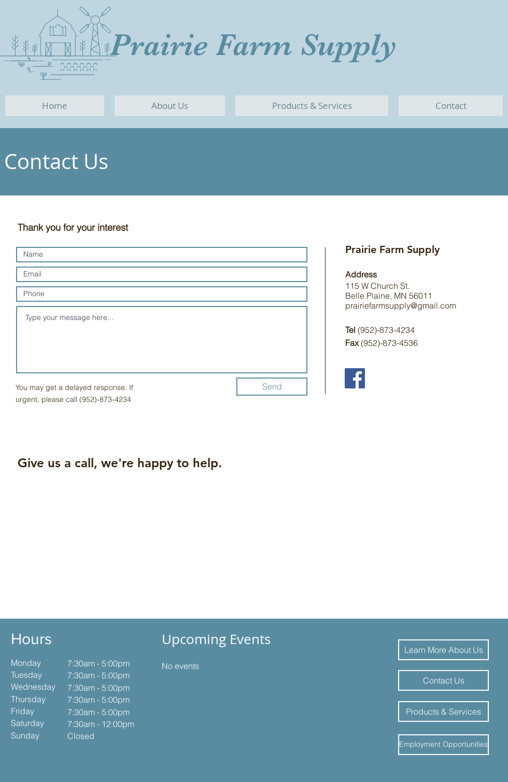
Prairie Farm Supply (253, 45)
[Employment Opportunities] (443, 744)
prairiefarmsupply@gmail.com (400, 305)
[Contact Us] (443, 680)
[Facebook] (355, 378)
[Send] (271, 387)
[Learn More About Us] (443, 649)
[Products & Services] (443, 711)
